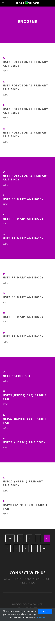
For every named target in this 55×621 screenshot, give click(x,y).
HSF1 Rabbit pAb (17, 375)
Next (45, 548)
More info (41, 617)
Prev (10, 538)
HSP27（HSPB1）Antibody (24, 442)
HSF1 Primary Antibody (23, 199)
